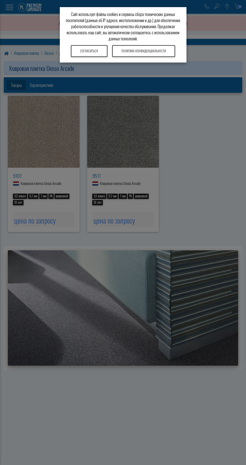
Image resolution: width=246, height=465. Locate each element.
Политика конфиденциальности (143, 51)
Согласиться (89, 51)
